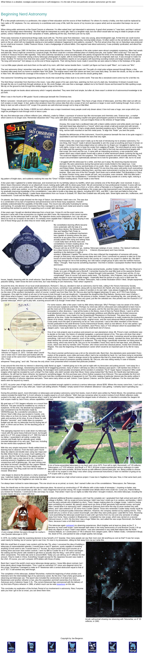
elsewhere (61, 584)
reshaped (70, 525)
